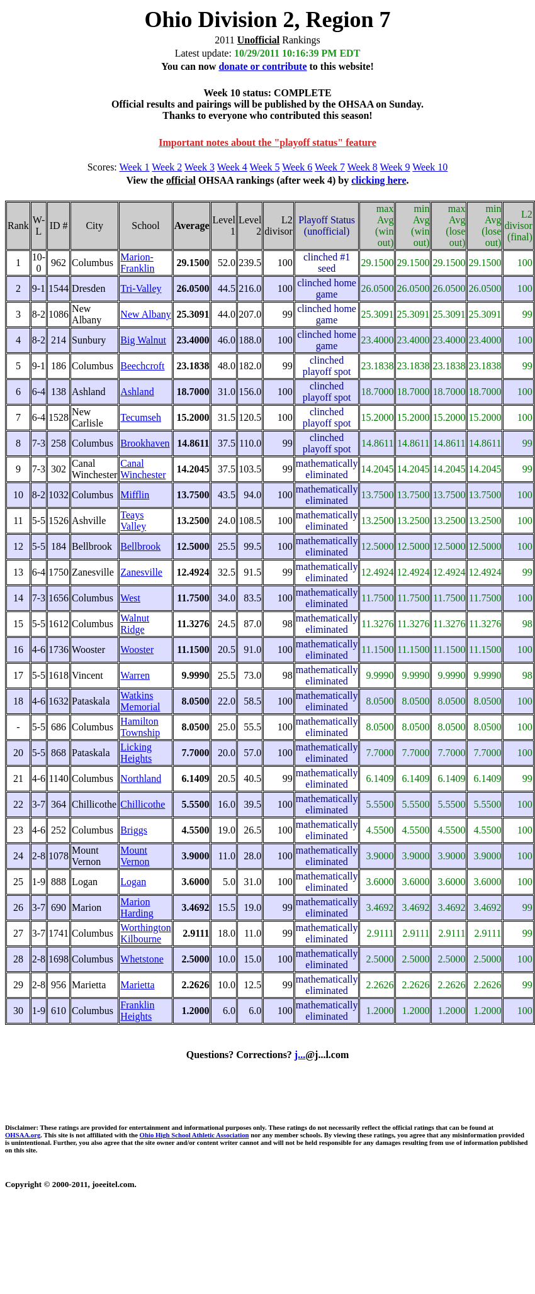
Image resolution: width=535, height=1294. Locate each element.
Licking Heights (136, 753)
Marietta (137, 984)
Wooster (137, 649)
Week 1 (135, 167)
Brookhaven (144, 443)
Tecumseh (140, 417)
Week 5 (265, 167)
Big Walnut (143, 340)
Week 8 (362, 167)
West (130, 598)
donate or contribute (262, 66)
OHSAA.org (22, 1135)
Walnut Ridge (134, 624)
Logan (133, 881)
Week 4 (232, 167)
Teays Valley (133, 521)
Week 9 (395, 167)
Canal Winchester (143, 469)
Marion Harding (136, 907)
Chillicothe (142, 804)
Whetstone (141, 959)
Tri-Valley (140, 288)
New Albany (145, 314)
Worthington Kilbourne (145, 933)
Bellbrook (140, 546)
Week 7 (330, 167)
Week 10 (430, 167)
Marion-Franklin (137, 263)
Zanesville (141, 572)
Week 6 (297, 167)
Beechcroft (142, 365)
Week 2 (167, 167)
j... (300, 1054)
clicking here (378, 180)
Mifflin (134, 494)
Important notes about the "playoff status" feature (267, 142)
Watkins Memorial (140, 701)
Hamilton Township (140, 727)
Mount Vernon (134, 856)
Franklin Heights (137, 1011)
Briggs (133, 830)
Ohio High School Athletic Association (194, 1135)
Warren (135, 675)
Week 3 (199, 167)
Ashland (137, 391)
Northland (140, 778)
